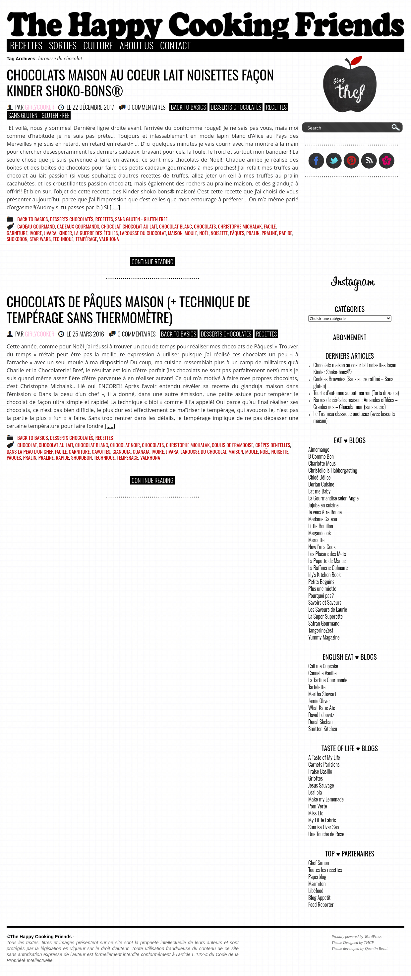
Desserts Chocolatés (236, 107)
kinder (65, 232)
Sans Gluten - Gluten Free (38, 115)
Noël (203, 232)
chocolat (110, 226)
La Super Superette (325, 616)
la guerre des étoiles (96, 232)
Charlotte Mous (322, 463)
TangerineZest (320, 630)
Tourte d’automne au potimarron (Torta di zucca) (356, 393)
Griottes (315, 778)
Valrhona (109, 238)
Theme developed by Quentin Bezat (359, 948)
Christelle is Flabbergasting (332, 470)
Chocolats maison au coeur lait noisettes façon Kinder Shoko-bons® (140, 82)
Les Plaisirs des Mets (327, 554)
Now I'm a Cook (321, 547)
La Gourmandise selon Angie (333, 498)
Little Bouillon (320, 526)
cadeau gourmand (36, 226)
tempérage (86, 238)
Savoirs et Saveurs (324, 602)
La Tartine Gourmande (327, 680)
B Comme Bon (321, 456)
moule (191, 232)
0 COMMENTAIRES (146, 107)
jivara (50, 232)
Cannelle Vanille (322, 673)
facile (270, 226)
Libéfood (315, 891)
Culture (98, 45)
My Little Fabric (322, 820)
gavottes (101, 451)
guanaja (141, 451)
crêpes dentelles (273, 444)
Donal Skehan (320, 722)
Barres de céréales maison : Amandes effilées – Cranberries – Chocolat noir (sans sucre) (356, 403)
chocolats (205, 226)
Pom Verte (317, 806)
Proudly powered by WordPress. (356, 936)
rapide (285, 232)
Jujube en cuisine (323, 505)
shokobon (17, 238)
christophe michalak (240, 226)
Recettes (26, 45)
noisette (219, 232)
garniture (17, 232)
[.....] (115, 207)
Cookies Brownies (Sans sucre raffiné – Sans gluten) (353, 382)
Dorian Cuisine (321, 484)
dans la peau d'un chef (30, 451)
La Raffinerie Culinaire (328, 568)
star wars (40, 238)
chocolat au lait (140, 226)
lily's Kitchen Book (324, 575)
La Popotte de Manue (327, 561)
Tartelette (316, 687)
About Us (136, 45)
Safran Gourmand (323, 623)
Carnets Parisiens (324, 764)
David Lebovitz (321, 715)
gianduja (121, 451)
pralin (253, 232)
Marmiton (316, 884)
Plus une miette (322, 588)
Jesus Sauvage (321, 785)
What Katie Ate (321, 708)
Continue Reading (152, 261)
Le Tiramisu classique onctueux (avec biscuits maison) (354, 417)
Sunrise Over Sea (323, 827)
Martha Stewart (322, 694)
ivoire (35, 232)
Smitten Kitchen (322, 729)
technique (63, 238)
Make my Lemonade (326, 799)
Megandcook (319, 533)
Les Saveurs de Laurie (327, 609)
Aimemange (318, 449)
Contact (175, 45)
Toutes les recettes (325, 870)
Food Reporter (320, 904)
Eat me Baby (319, 491)
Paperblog (317, 877)
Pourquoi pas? (321, 595)
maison (175, 232)
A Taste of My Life (324, 757)
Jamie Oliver (319, 701)
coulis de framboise (232, 444)
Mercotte (316, 540)
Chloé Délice (319, 477)
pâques (237, 232)
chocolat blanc (175, 226)
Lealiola (315, 792)
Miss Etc (315, 813)
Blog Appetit (319, 897)
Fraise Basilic (320, 771)
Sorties (63, 45)
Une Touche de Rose (326, 834)
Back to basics (188, 107)
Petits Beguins (321, 582)
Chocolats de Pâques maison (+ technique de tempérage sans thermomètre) (128, 309)
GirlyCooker (39, 107)
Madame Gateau (322, 519)
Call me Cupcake (323, 666)
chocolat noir (125, 444)
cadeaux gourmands (78, 226)
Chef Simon (318, 863)
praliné (269, 232)
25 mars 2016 (88, 334)
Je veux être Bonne (325, 512)
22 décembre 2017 (93, 107)
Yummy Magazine (323, 637)
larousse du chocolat (143, 232)
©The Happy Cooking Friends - (41, 936)
